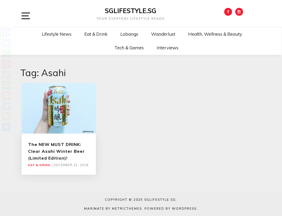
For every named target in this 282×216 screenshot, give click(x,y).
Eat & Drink (95, 34)
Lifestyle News (56, 34)
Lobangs (129, 34)
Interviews (167, 47)
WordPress (184, 209)
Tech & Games (129, 47)
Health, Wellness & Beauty (215, 34)
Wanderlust (163, 34)
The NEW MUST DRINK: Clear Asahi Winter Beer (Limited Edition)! (56, 151)
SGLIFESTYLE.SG (130, 11)
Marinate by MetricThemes (113, 209)
